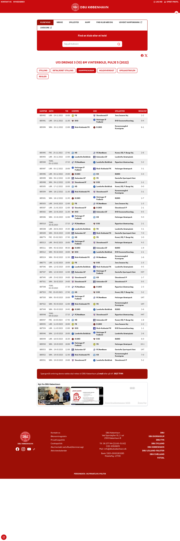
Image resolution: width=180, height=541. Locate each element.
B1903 (117, 174)
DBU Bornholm (156, 436)
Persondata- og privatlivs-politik (90, 474)
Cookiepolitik (56, 444)
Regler (43, 77)
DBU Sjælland (157, 454)
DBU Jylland (157, 444)
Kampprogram (86, 71)
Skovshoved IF (102, 115)
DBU (162, 433)
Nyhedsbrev (19, 2)
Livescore (46, 28)
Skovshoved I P (121, 182)
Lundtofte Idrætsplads (124, 157)
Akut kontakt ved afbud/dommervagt (67, 447)
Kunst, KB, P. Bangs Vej (124, 153)
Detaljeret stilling (63, 71)
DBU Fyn (160, 440)
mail (101, 374)
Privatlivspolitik (58, 440)
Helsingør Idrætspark (123, 168)
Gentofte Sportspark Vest (125, 178)
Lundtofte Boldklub (82, 157)
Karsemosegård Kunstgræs (121, 127)
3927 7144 (118, 374)
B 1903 (99, 127)
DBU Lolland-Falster (153, 451)
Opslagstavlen (127, 71)
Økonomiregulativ (59, 436)
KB (76, 153)
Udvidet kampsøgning (130, 22)
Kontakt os (6, 2)
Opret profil (171, 2)
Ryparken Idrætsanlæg (124, 162)
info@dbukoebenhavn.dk (115, 449)
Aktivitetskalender (59, 451)
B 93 (76, 121)
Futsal (160, 458)
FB (76, 115)
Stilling (43, 71)
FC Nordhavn (101, 153)
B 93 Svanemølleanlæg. (124, 121)
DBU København (156, 447)
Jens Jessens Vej (121, 115)
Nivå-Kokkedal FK (82, 127)
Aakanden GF (101, 157)
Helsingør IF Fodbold (101, 121)
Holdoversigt (106, 71)
